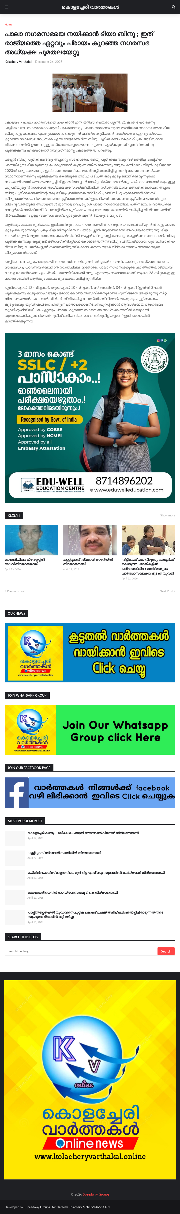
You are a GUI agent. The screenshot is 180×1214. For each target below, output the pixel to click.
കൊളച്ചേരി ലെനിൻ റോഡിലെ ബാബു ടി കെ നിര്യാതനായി (72, 892)
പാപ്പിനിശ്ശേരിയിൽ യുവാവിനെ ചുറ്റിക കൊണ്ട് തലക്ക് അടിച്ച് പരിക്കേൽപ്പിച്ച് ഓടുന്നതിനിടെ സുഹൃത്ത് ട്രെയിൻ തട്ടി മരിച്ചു (95, 914)
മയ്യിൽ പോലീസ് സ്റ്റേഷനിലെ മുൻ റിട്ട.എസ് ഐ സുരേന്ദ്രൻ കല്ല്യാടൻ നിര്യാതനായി (96, 873)
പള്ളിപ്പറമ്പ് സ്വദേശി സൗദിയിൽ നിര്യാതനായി (88, 562)
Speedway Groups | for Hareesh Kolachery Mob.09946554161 (67, 1207)
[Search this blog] (81, 951)
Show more (167, 515)
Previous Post (16, 591)
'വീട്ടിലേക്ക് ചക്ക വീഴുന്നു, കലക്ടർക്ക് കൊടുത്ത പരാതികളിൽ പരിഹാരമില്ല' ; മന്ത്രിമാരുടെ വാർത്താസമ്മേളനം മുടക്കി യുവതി (148, 566)
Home (8, 24)
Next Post (166, 591)
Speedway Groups (96, 1194)
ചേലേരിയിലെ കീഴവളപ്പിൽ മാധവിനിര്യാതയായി (25, 562)
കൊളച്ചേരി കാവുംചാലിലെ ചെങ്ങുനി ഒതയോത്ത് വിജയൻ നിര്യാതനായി (83, 833)
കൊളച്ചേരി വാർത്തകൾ (90, 7)
